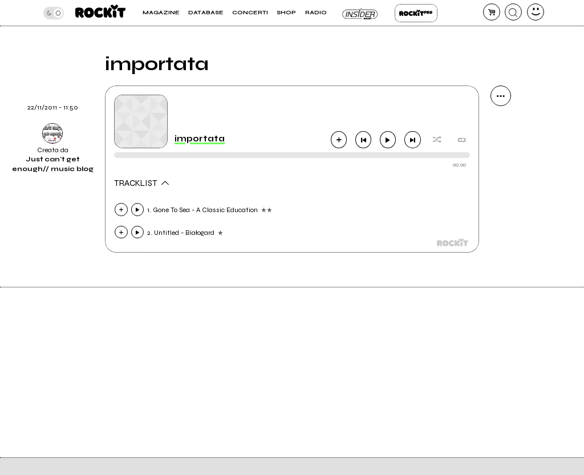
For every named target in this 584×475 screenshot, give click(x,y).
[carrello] (491, 12)
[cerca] (513, 12)
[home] (100, 13)
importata (200, 138)
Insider (360, 13)
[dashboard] (535, 12)
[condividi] (500, 96)
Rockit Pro (416, 13)
